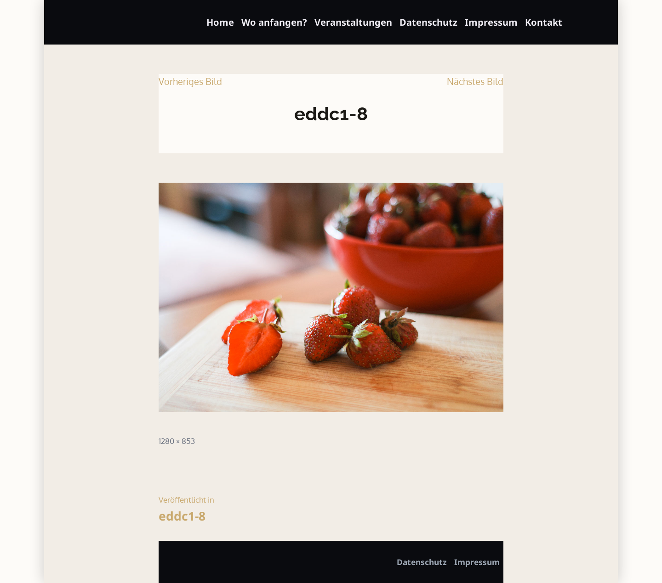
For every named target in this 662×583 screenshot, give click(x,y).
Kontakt (543, 22)
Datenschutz (428, 22)
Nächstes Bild (475, 81)
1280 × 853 (177, 441)
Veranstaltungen (353, 22)
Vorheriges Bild (190, 81)
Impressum (491, 22)
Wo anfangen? (274, 22)
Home (220, 22)
